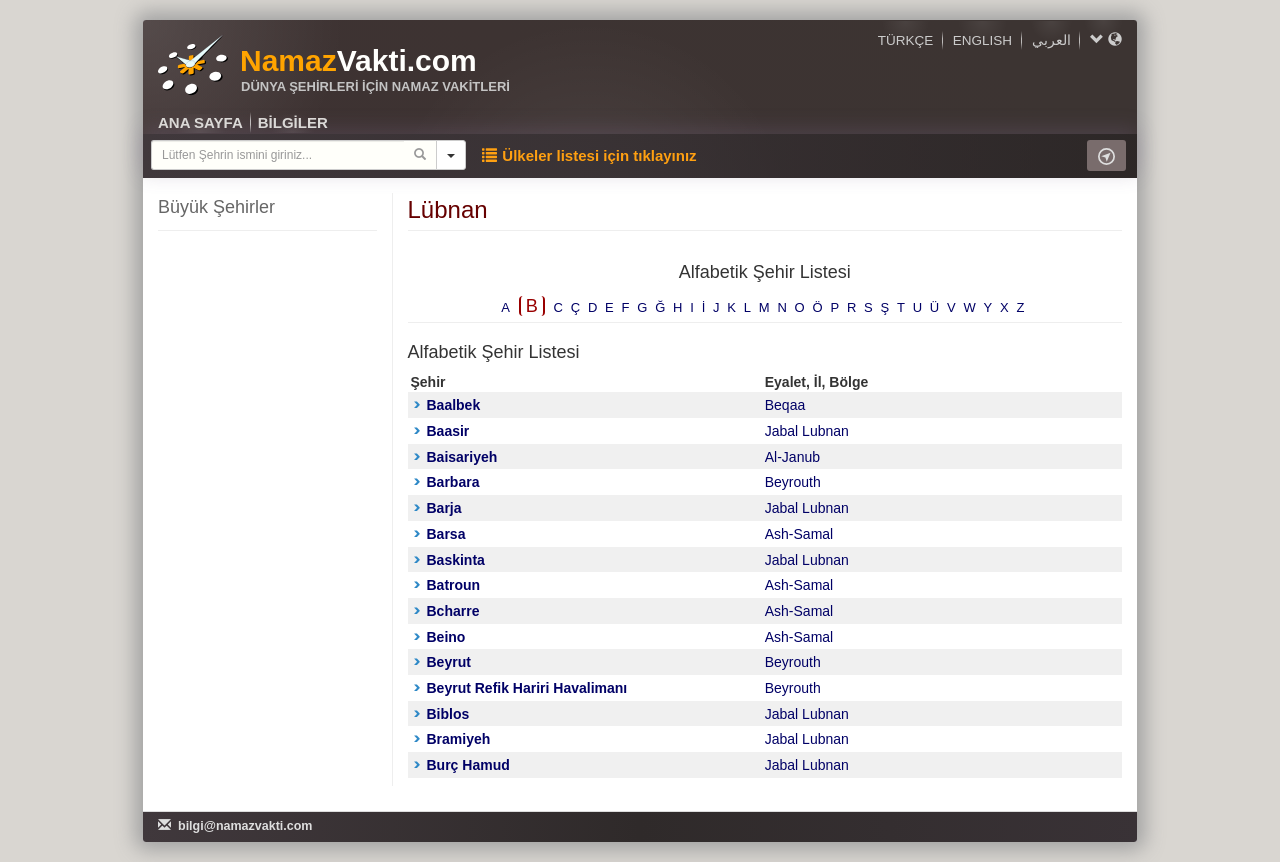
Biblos (442, 714)
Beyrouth (793, 482)
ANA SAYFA (200, 122)
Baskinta (449, 560)
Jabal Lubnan (807, 431)
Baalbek (447, 405)
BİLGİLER (293, 122)
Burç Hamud (462, 765)
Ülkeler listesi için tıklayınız (589, 155)
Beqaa (785, 405)
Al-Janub (792, 457)
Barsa (440, 534)
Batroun (447, 585)
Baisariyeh (456, 457)
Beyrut (442, 662)
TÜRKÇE (906, 40)
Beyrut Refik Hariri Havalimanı (521, 688)
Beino (440, 637)
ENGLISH (982, 40)
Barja (438, 508)
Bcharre (447, 611)
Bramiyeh (452, 739)
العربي (1051, 40)
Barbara (447, 482)
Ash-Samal (799, 534)
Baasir (442, 431)
